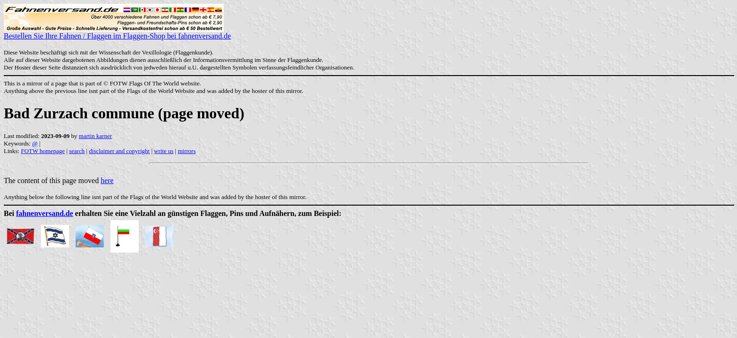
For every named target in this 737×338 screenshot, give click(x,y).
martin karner (95, 135)
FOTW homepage (42, 150)
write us (164, 150)
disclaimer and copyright (119, 150)
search (77, 150)
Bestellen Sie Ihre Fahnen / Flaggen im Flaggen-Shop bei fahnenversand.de (117, 32)
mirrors (187, 150)
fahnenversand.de (44, 213)
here (107, 180)
